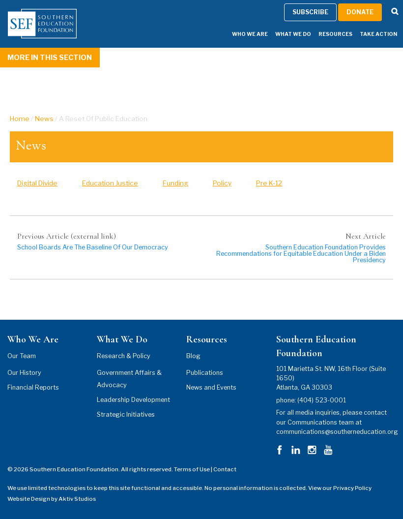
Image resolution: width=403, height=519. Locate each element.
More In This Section (49, 57)
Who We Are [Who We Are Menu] (250, 505)
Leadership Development (133, 399)
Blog (193, 356)
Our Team (21, 356)
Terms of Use (192, 469)
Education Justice (110, 183)
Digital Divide (37, 183)
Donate (360, 483)
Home (19, 118)
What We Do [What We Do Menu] (293, 505)
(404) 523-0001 (321, 400)
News (44, 118)
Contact (224, 469)
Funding (175, 183)
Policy (222, 183)
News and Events (211, 387)
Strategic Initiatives (126, 414)
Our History (24, 372)
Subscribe (310, 483)
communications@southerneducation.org (337, 431)
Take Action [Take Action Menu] (378, 505)
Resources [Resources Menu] (335, 505)
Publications (204, 372)
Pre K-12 (269, 183)
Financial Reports (33, 387)
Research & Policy (123, 356)
